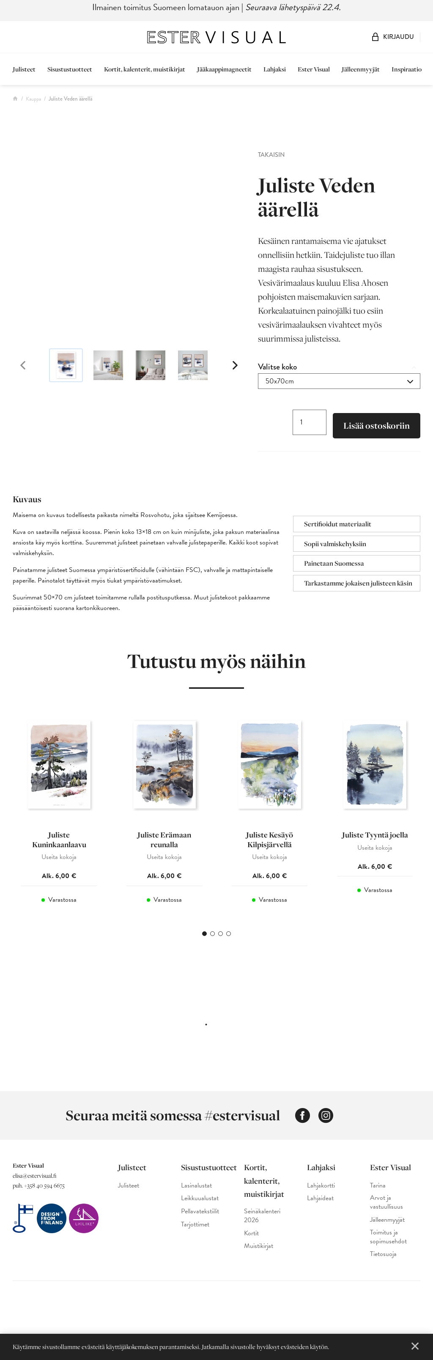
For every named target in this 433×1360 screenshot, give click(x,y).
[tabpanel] (59, 815)
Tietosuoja (383, 1260)
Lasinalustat (196, 1192)
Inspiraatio (407, 69)
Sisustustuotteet (69, 69)
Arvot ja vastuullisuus (386, 1209)
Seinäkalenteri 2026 (262, 1222)
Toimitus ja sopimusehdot (388, 1243)
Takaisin (271, 154)
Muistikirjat (258, 1252)
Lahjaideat (320, 1204)
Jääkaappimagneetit (224, 69)
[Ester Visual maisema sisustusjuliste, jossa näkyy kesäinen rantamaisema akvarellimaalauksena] (129, 243)
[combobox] (339, 381)
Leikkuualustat (200, 1204)
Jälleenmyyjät (361, 69)
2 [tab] (212, 940)
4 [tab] (228, 940)
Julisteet (24, 69)
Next (229, 365)
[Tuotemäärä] (309, 422)
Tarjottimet (195, 1230)
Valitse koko (277, 366)
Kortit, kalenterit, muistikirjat (144, 69)
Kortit (251, 1239)
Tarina (378, 1192)
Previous (29, 365)
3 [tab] (220, 940)
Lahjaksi (274, 69)
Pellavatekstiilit (200, 1217)
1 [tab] (204, 940)
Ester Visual (314, 69)
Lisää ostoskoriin (376, 427)
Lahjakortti (321, 1192)
